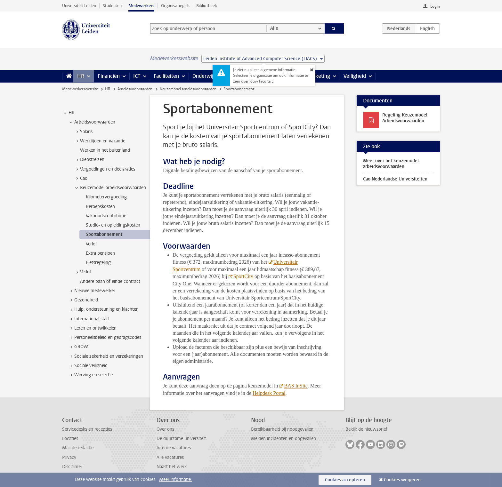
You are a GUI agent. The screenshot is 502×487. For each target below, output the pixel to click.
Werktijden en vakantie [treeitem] (99, 141)
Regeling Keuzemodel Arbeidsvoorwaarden (404, 118)
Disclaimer (72, 467)
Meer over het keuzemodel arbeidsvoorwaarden (391, 164)
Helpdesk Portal (269, 393)
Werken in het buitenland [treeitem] (105, 150)
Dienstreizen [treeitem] (89, 159)
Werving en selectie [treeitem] (90, 375)
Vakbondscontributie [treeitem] (106, 216)
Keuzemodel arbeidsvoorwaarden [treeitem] (110, 188)
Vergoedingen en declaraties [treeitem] (104, 169)
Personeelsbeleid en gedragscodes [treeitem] (104, 337)
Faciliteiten (166, 76)
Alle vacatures (170, 457)
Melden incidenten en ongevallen (283, 438)
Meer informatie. (175, 479)
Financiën (109, 76)
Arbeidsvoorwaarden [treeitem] (91, 122)
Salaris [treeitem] (83, 132)
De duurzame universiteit (181, 438)
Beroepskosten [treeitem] (100, 207)
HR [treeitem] (68, 113)
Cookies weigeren (402, 480)
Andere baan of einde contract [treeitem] (110, 281)
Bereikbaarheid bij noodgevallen (282, 429)
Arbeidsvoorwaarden (134, 89)
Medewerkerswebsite (80, 89)
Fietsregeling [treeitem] (98, 262)
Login (435, 6)
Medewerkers (141, 5)
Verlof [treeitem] (91, 244)
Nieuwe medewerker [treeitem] (91, 291)
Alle (274, 28)
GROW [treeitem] (78, 347)
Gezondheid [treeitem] (83, 300)
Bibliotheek (206, 5)
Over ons (165, 429)
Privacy (69, 457)
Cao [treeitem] (80, 178)
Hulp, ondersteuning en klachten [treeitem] (103, 309)
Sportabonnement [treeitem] (104, 234)
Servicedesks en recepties (87, 429)
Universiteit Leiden (79, 5)
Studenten (112, 5)
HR (80, 76)
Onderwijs (203, 76)
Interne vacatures (174, 448)
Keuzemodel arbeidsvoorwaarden (188, 89)
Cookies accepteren (345, 480)
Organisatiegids (175, 5)
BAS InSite (295, 385)
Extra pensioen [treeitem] (100, 253)
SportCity (243, 276)
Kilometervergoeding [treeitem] (106, 197)
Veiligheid (355, 76)
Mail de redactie (77, 448)
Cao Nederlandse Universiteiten (395, 179)
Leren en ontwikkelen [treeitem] (92, 328)
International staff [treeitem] (88, 319)
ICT (136, 76)
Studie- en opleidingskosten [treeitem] (113, 225)
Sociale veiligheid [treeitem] (88, 366)
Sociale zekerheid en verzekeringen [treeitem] (105, 356)
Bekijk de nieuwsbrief (366, 429)
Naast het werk (172, 467)
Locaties (70, 438)
